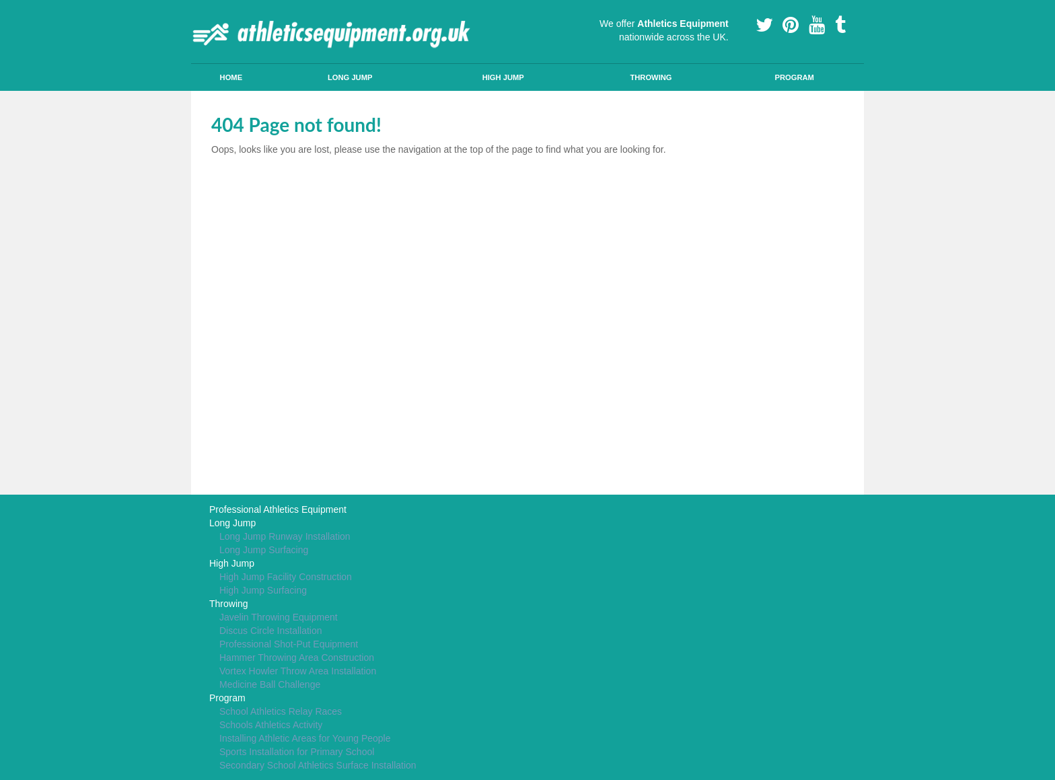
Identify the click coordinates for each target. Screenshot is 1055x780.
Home (231, 77)
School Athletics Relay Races (280, 711)
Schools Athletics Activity (270, 724)
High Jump (503, 77)
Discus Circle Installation (270, 630)
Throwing (650, 77)
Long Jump (350, 77)
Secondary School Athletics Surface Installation (317, 765)
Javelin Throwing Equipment (278, 617)
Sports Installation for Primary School (296, 751)
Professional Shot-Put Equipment (288, 644)
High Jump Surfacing (263, 590)
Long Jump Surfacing (263, 549)
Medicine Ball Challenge (269, 684)
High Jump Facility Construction (285, 576)
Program (793, 77)
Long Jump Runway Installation (285, 536)
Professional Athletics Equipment (278, 509)
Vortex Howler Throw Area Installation (297, 671)
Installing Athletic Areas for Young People (305, 738)
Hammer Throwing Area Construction (296, 657)
